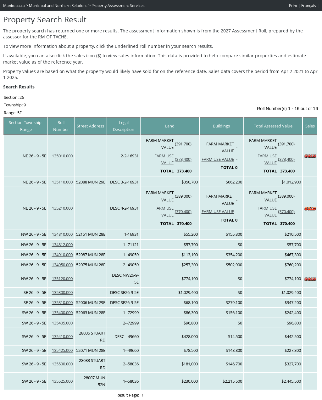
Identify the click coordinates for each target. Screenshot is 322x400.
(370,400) (183, 211)
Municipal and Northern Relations (58, 5)
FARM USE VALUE (218, 159)
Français (308, 5)
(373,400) (183, 159)
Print (293, 5)
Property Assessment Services (118, 5)
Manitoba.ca (14, 5)
